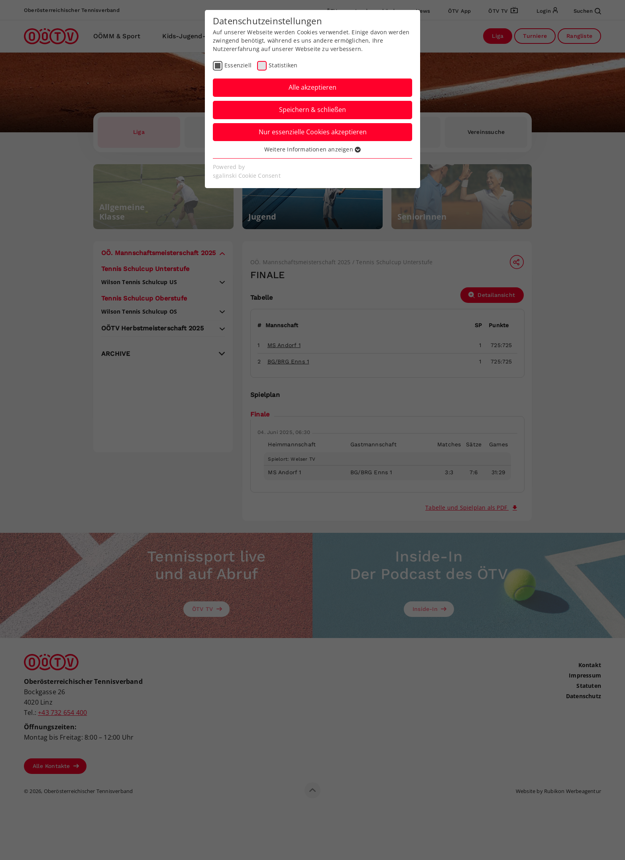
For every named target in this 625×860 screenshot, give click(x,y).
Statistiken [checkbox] (283, 65)
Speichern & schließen (312, 109)
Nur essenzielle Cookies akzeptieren (313, 132)
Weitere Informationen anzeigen (312, 149)
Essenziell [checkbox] (238, 65)
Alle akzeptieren (312, 87)
